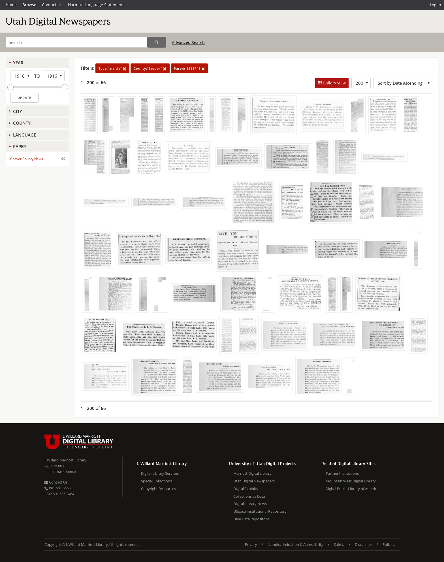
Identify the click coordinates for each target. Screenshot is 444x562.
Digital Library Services (160, 473)
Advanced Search (188, 42)
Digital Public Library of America (352, 488)
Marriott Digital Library (252, 473)
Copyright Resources (158, 488)
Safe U (339, 544)
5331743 (189, 68)
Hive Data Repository (251, 518)
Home (11, 4)
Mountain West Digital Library (351, 481)
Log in (435, 4)
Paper (19, 146)
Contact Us (52, 4)
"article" (112, 68)
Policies (389, 544)
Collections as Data (249, 496)
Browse (29, 4)
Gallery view (334, 83)
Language (24, 135)
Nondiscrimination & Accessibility (295, 544)
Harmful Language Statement (96, 4)
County (22, 123)
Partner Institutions (342, 473)
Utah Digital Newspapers (254, 481)
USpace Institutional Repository (260, 511)
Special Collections (156, 481)
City (17, 111)
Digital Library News (250, 503)
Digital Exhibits (245, 488)
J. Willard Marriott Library (65, 460)
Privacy (251, 544)
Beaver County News (26, 158)
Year (18, 62)
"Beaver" (150, 68)
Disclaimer (363, 544)
